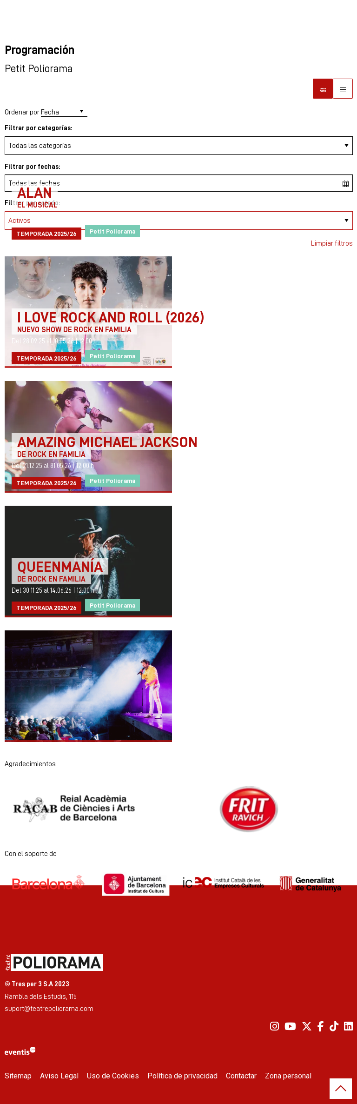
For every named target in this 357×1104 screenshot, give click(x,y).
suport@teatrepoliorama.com (49, 1008)
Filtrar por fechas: (32, 166)
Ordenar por (22, 112)
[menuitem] (274, 1026)
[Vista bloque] (323, 89)
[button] (340, 1088)
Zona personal (288, 1075)
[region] (179, 809)
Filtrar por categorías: (38, 127)
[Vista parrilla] (343, 89)
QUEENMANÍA (60, 566)
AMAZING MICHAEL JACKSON (107, 441)
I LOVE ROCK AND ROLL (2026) (110, 317)
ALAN (34, 192)
